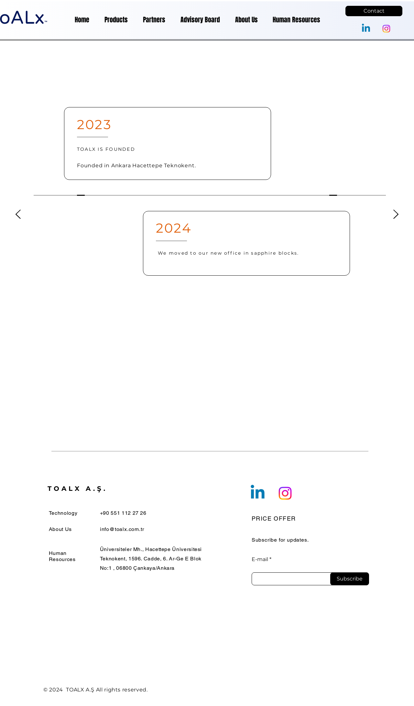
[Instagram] (386, 29)
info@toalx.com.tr (122, 529)
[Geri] (18, 215)
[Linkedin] (366, 29)
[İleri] (395, 215)
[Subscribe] (349, 578)
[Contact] (373, 11)
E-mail (260, 559)
